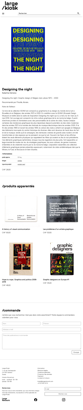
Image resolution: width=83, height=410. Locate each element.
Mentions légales (43, 370)
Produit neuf (21, 164)
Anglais (20, 160)
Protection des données (45, 374)
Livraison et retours (43, 378)
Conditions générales (44, 372)
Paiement (40, 376)
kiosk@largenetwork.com (45, 381)
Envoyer (76, 352)
